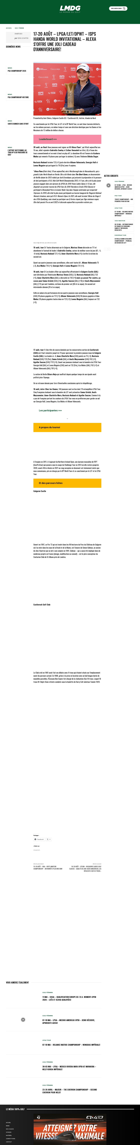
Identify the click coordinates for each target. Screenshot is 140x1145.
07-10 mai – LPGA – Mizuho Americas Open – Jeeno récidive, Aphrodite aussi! (69, 1021)
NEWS (10, 68)
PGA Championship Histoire (18, 97)
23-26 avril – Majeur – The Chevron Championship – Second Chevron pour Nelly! (70, 1091)
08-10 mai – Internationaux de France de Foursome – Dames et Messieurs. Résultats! (124, 227)
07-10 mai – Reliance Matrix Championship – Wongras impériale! (67, 1045)
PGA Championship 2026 (17, 71)
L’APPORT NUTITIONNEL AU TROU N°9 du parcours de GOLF (17, 152)
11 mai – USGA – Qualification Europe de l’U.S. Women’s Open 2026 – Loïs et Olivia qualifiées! (70, 998)
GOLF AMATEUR (120, 220)
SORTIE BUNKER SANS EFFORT (18, 123)
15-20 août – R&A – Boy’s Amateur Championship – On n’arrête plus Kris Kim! (47, 867)
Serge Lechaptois (23, 38)
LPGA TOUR (46, 1039)
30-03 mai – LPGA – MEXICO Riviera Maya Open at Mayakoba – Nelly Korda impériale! (70, 1068)
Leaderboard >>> (48, 139)
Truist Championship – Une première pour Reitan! (124, 200)
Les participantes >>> (50, 410)
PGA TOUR (118, 195)
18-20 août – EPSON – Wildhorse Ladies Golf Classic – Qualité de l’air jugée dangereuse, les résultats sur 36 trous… (85, 868)
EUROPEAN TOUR (120, 235)
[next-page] (108, 249)
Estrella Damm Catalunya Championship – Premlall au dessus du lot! (123, 241)
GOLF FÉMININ (19, 28)
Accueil (9, 28)
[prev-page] (105, 249)
